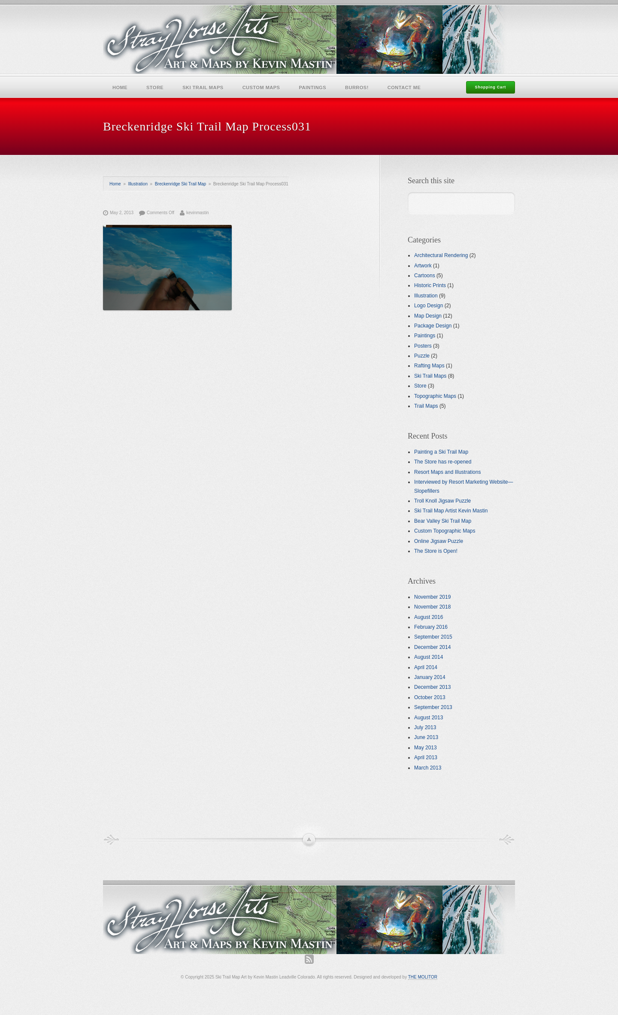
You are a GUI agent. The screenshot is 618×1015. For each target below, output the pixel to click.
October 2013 (429, 697)
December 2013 (432, 687)
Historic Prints (430, 285)
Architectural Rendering (441, 255)
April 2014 (425, 667)
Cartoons (424, 276)
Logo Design (428, 306)
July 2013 (425, 727)
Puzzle (422, 356)
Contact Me (404, 87)
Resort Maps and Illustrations (447, 472)
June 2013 (426, 737)
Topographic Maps (435, 396)
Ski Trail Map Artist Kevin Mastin (451, 511)
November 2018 (432, 607)
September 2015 (433, 637)
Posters (423, 346)
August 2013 (428, 718)
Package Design (432, 326)
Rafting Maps (429, 366)
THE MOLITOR (422, 977)
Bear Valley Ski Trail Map (442, 521)
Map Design (428, 316)
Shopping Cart (490, 87)
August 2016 (428, 617)
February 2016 (431, 627)
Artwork (423, 266)
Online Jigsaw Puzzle (438, 541)
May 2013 (425, 748)
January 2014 (429, 677)
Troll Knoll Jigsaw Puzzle (442, 501)
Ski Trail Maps (202, 87)
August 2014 (428, 657)
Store (155, 87)
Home (119, 87)
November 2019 (432, 597)
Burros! (357, 87)
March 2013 (427, 768)
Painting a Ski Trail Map (441, 452)
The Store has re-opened (442, 462)
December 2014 (432, 647)
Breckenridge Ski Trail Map (180, 184)
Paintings (312, 87)
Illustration (138, 184)
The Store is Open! (435, 551)
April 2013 (425, 757)
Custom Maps (261, 87)
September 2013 (433, 707)
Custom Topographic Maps (445, 531)
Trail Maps (426, 406)
